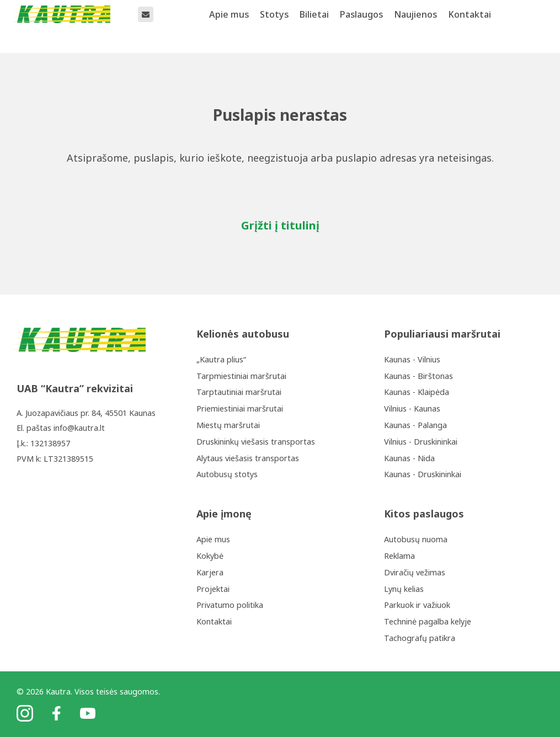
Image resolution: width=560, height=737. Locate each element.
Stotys (274, 26)
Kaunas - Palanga (415, 425)
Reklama (399, 556)
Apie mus (229, 26)
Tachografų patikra (419, 638)
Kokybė (209, 556)
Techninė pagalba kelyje (427, 621)
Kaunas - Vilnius (412, 359)
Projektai (213, 589)
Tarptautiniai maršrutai (238, 392)
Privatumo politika (229, 605)
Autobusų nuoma (415, 539)
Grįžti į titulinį (280, 225)
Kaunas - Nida (409, 458)
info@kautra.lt (79, 428)
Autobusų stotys (227, 474)
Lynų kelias (404, 589)
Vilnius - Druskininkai (420, 441)
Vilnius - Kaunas (412, 408)
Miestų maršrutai (228, 425)
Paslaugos (361, 26)
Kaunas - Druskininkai (422, 474)
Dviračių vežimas (414, 572)
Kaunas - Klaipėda (416, 392)
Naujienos (415, 26)
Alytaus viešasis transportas (247, 458)
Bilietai (314, 26)
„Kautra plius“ (221, 359)
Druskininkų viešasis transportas (255, 441)
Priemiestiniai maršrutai (239, 408)
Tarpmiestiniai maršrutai (241, 376)
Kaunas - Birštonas (418, 376)
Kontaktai (469, 26)
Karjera (209, 572)
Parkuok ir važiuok (417, 605)
